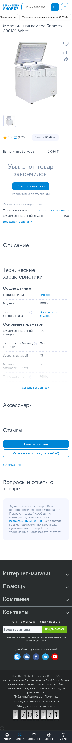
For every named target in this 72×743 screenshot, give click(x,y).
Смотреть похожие (31, 186)
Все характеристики (17, 221)
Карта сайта (52, 701)
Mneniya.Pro (12, 465)
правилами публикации (25, 521)
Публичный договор (28, 696)
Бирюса (44, 294)
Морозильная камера (54, 210)
